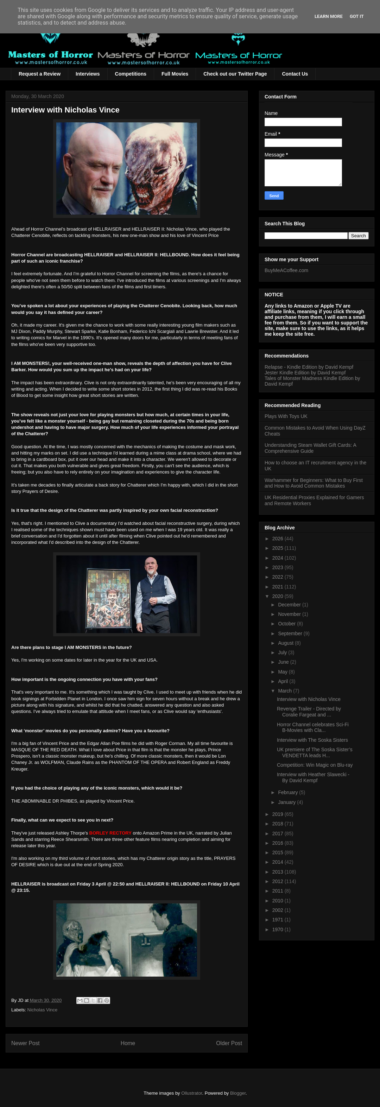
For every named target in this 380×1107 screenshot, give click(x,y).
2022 (278, 577)
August (286, 643)
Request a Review (40, 74)
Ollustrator (191, 1093)
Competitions (130, 74)
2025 (278, 548)
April (283, 681)
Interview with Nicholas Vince (309, 699)
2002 (278, 910)
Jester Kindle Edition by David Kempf (305, 372)
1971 (278, 919)
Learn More (329, 16)
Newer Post (25, 1043)
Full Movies (175, 74)
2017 (278, 833)
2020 (278, 596)
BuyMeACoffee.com (286, 270)
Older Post (229, 1043)
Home (128, 1043)
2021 (278, 587)
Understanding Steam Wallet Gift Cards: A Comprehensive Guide (310, 448)
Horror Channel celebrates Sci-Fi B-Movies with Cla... (313, 727)
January (287, 802)
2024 (278, 558)
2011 (278, 891)
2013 (278, 872)
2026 (278, 538)
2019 (278, 814)
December (290, 604)
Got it (357, 16)
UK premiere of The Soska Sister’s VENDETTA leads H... (315, 752)
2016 (278, 843)
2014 (278, 862)
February (288, 792)
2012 (278, 881)
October (287, 623)
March (285, 691)
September (290, 633)
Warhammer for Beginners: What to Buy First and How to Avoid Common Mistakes (314, 483)
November (290, 614)
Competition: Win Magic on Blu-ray (315, 765)
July (283, 652)
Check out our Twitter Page (235, 74)
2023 (278, 567)
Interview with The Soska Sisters (312, 740)
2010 (278, 900)
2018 (278, 823)
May (283, 672)
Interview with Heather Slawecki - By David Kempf (313, 777)
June (284, 662)
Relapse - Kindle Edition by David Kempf (309, 367)
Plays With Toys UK (286, 416)
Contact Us (295, 74)
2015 (278, 852)
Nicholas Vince (42, 1009)
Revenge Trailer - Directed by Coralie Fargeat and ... (309, 711)
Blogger (238, 1093)
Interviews (88, 74)
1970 (278, 929)
